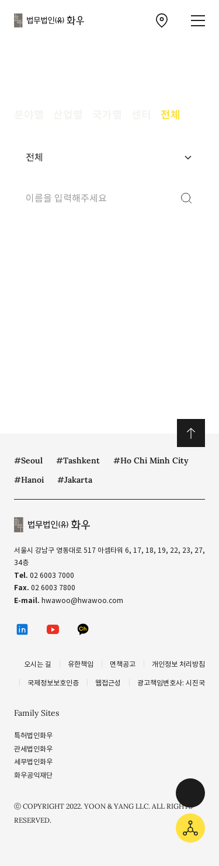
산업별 (68, 115)
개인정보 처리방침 (178, 664)
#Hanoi (29, 479)
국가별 (107, 115)
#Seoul (28, 460)
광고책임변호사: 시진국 (171, 682)
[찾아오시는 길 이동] (161, 20)
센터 (141, 115)
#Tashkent (78, 460)
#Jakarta (74, 479)
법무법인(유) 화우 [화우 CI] (49, 20)
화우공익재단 (33, 775)
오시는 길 (37, 664)
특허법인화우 (33, 735)
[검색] (186, 198)
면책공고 (122, 664)
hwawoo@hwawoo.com (82, 600)
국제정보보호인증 (53, 682)
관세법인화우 (33, 748)
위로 (191, 433)
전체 (170, 115)
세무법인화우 (33, 761)
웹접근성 (108, 682)
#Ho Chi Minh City (151, 460)
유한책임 (80, 664)
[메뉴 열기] (198, 20)
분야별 (29, 115)
